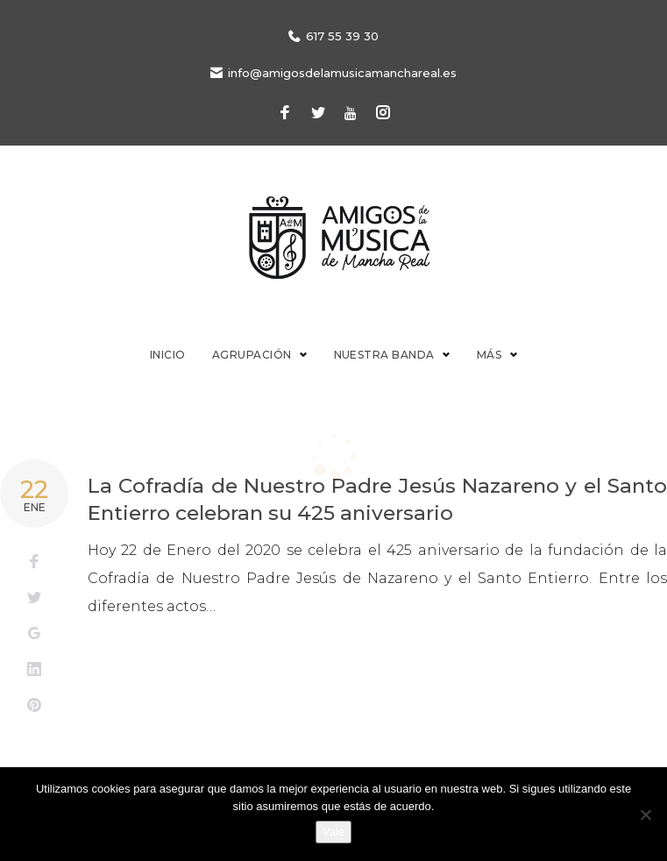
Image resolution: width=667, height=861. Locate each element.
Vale (333, 831)
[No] (645, 814)
